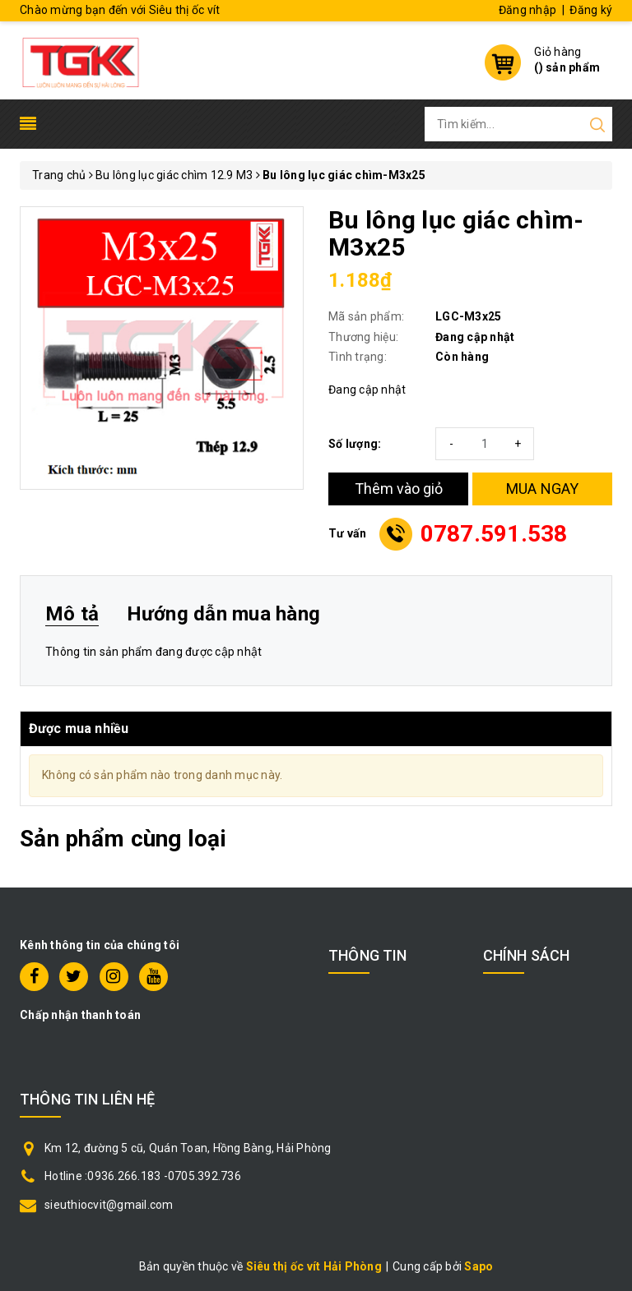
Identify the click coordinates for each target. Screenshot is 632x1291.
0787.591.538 (494, 533)
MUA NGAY (542, 488)
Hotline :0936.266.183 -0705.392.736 (142, 1176)
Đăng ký (590, 9)
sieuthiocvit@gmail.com (109, 1204)
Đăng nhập (527, 9)
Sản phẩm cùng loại (123, 838)
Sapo (478, 1266)
